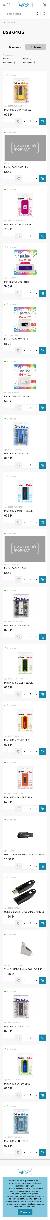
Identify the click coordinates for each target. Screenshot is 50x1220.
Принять (25, 1212)
